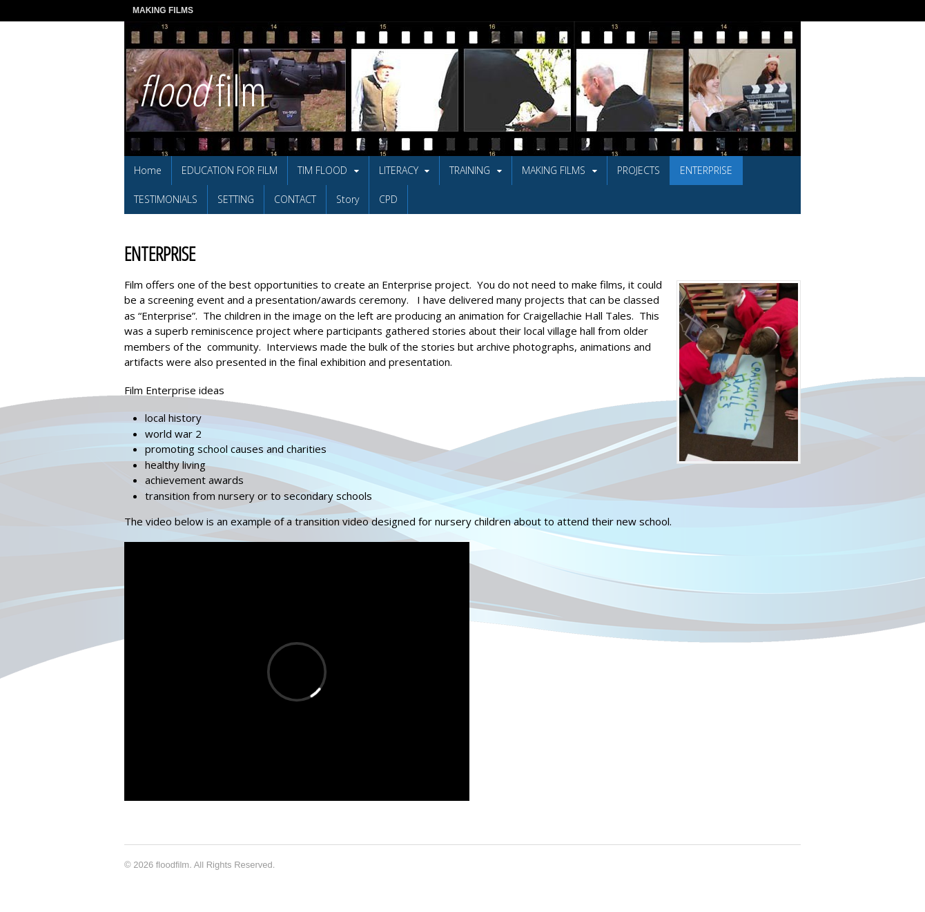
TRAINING (469, 170)
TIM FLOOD (322, 170)
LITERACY (398, 170)
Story (347, 199)
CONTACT (295, 199)
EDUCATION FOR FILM (230, 170)
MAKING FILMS (163, 10)
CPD (388, 199)
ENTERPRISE (706, 170)
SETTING (235, 199)
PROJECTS (638, 170)
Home (148, 170)
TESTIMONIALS (165, 199)
